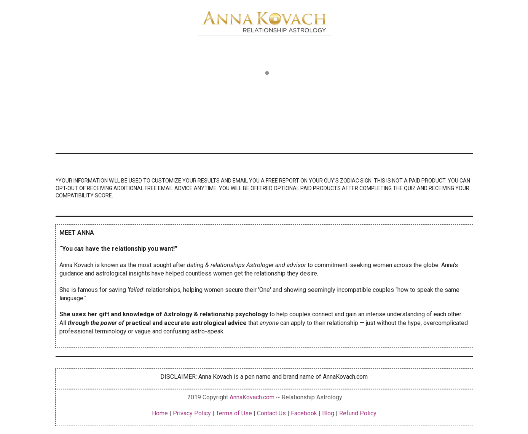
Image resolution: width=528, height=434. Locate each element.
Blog (328, 413)
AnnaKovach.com (252, 397)
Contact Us (271, 413)
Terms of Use (234, 413)
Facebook (304, 413)
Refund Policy (357, 413)
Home (160, 413)
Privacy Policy (191, 413)
